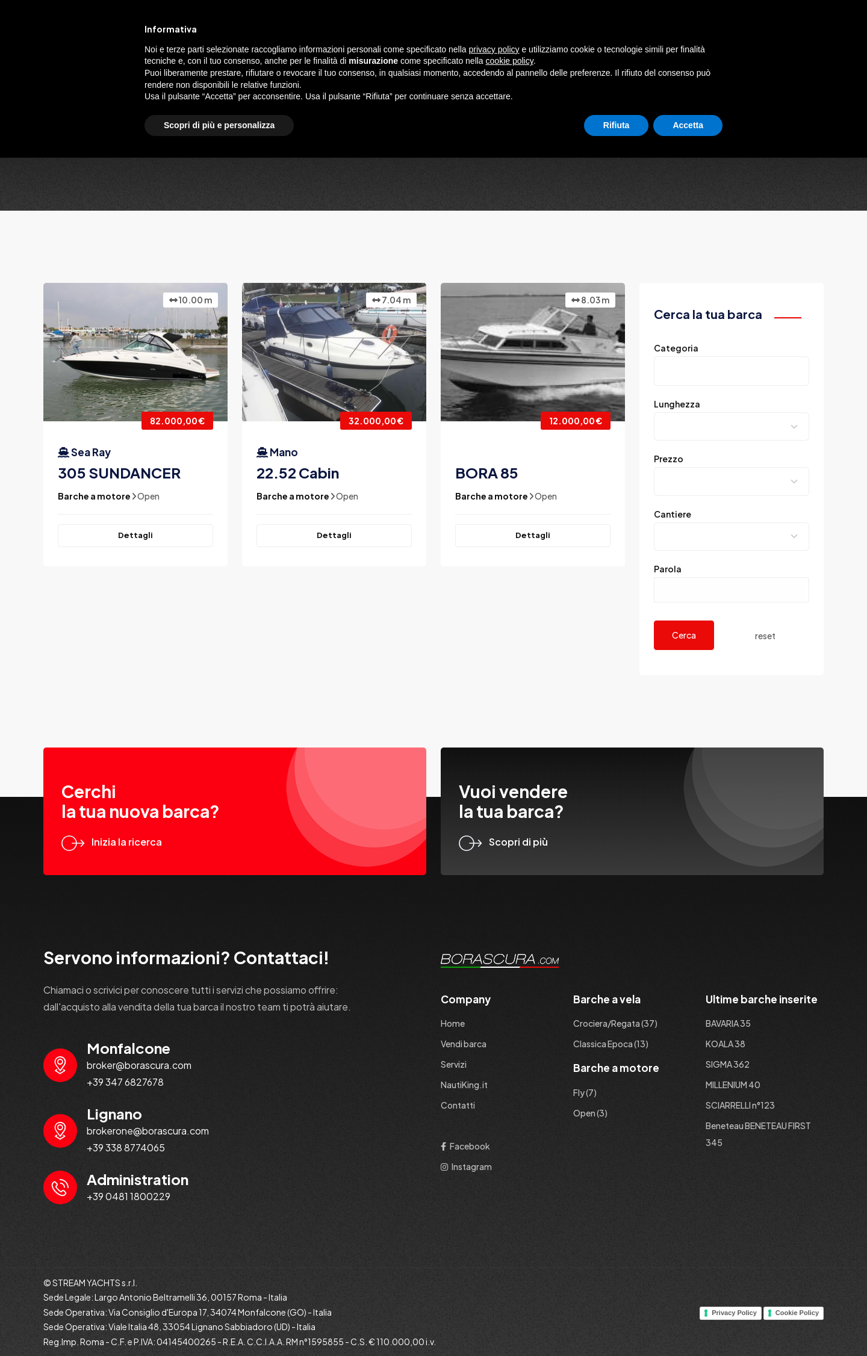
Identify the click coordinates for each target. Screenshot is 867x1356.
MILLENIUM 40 (733, 1084)
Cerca (684, 635)
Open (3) (590, 1112)
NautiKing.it (729, 44)
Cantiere (672, 514)
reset (765, 635)
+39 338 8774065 (126, 1147)
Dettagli (135, 535)
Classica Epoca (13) (610, 1043)
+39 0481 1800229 (128, 1196)
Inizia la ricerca (111, 841)
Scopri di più (503, 841)
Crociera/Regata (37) (615, 1023)
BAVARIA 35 (728, 1023)
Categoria (676, 347)
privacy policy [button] (494, 1247)
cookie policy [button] (509, 1259)
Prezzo (668, 458)
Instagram (466, 1166)
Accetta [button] (688, 1323)
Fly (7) (585, 1092)
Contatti (794, 44)
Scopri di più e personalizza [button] (219, 1323)
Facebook (465, 1146)
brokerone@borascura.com (148, 1130)
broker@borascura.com (139, 1065)
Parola (668, 568)
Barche (548, 44)
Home (498, 44)
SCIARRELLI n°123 (740, 1105)
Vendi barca (609, 44)
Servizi (669, 44)
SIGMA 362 (728, 1064)
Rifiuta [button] (616, 1323)
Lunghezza (677, 403)
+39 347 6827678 (125, 1082)
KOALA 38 (725, 1043)
